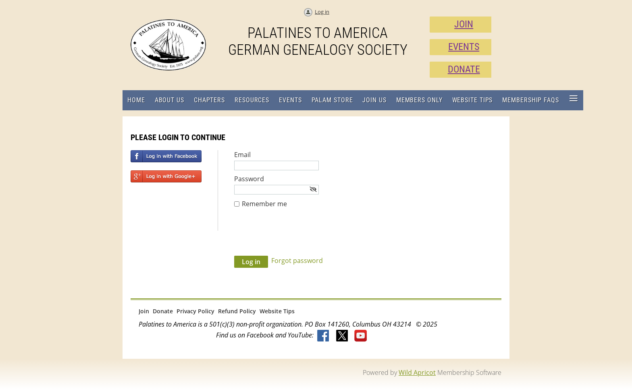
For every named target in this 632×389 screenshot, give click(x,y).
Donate (163, 311)
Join (144, 311)
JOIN (463, 24)
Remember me (264, 203)
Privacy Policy (195, 311)
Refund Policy (237, 311)
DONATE (464, 69)
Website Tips (277, 311)
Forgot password (297, 260)
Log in (322, 11)
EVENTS (463, 46)
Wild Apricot (417, 372)
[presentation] (295, 236)
